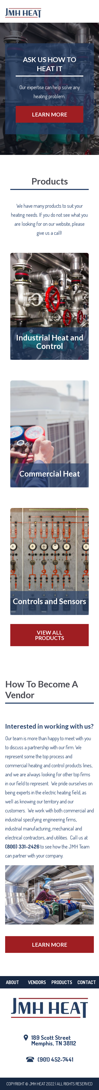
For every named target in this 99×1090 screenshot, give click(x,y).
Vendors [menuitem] (37, 982)
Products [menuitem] (61, 982)
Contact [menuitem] (86, 982)
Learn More (49, 114)
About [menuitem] (12, 982)
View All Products (49, 635)
